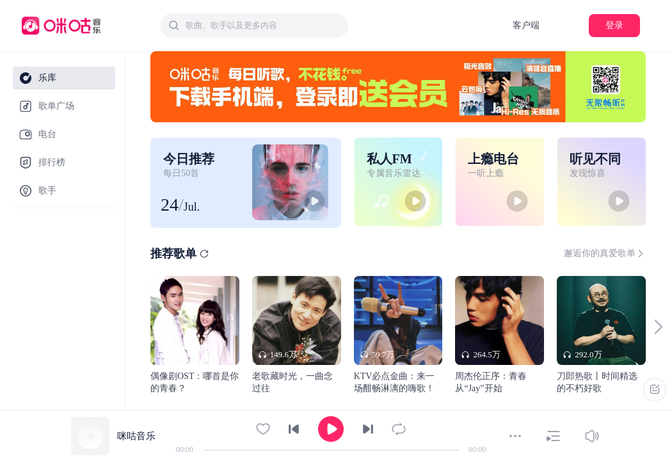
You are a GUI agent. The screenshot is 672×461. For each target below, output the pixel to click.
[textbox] (263, 25)
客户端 (526, 25)
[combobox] (254, 25)
